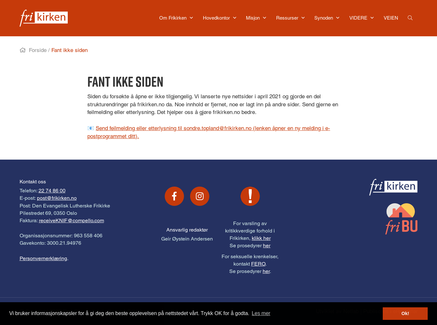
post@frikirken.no (57, 198)
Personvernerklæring (43, 258)
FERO (258, 264)
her (266, 245)
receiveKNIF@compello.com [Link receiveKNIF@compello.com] (71, 220)
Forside (38, 50)
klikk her (261, 238)
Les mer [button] (261, 313)
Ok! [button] (405, 313)
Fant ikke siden (69, 50)
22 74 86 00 (52, 191)
